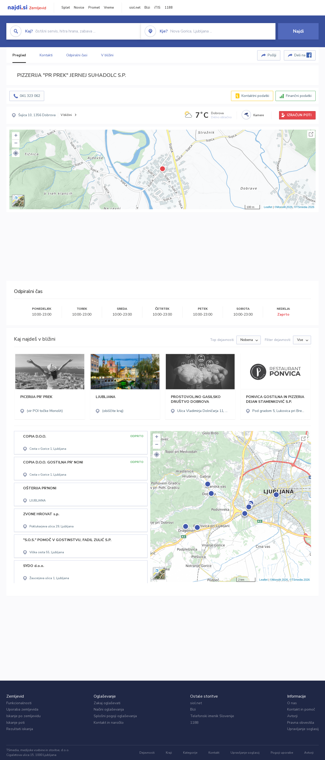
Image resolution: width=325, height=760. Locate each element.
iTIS (157, 7)
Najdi (298, 31)
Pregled (19, 55)
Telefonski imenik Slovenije (212, 716)
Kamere (258, 115)
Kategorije (190, 753)
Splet (65, 7)
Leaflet (268, 207)
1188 (169, 7)
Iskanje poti (15, 722)
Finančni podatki (299, 95)
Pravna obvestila (300, 722)
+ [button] (16, 136)
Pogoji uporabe (282, 753)
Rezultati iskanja (19, 729)
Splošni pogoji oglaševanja (115, 716)
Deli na (303, 55)
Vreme (109, 7)
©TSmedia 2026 (304, 207)
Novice (79, 7)
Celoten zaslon (311, 134)
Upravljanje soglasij (303, 729)
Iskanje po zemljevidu (23, 716)
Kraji (169, 753)
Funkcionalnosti (18, 703)
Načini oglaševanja (109, 709)
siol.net (134, 7)
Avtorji (292, 716)
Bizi (147, 7)
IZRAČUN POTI (299, 115)
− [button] (16, 143)
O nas (292, 703)
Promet (94, 7)
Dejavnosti (147, 753)
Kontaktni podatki (255, 95)
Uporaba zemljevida (22, 709)
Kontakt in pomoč (301, 709)
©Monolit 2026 (283, 207)
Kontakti (46, 55)
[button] (16, 153)
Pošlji (272, 55)
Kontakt (213, 753)
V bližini (107, 55)
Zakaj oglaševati (107, 703)
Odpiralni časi (77, 55)
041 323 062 (30, 95)
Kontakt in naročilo (109, 722)
